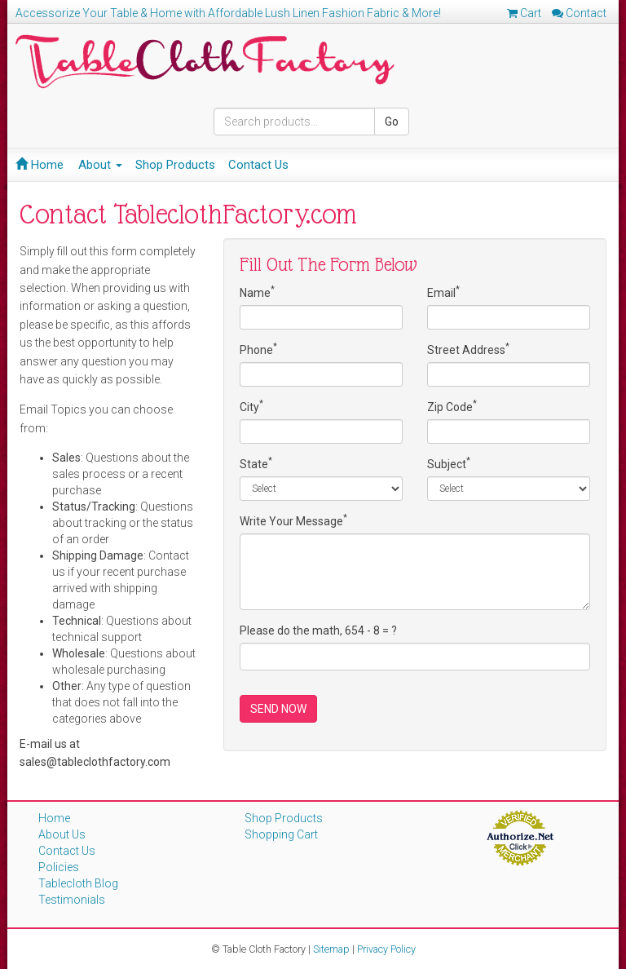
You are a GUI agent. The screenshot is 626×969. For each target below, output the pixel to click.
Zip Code (452, 406)
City (251, 406)
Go (392, 121)
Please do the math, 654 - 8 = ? (318, 630)
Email (443, 292)
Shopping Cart (281, 834)
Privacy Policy (386, 949)
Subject (448, 463)
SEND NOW (278, 708)
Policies (58, 867)
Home (39, 164)
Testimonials (71, 899)
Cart (524, 13)
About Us (62, 834)
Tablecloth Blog (78, 883)
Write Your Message (293, 520)
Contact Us (258, 164)
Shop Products (175, 164)
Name (257, 292)
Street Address (468, 349)
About (100, 164)
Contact (579, 13)
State (256, 463)
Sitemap (331, 949)
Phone (258, 349)
